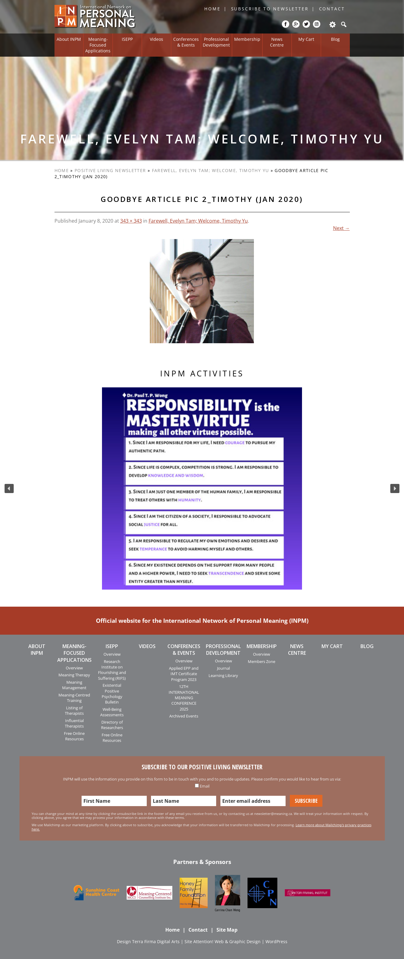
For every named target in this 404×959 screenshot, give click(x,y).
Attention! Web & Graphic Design (227, 941)
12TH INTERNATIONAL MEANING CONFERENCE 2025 (184, 698)
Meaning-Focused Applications (98, 44)
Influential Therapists (74, 723)
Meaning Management (74, 684)
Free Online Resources (74, 736)
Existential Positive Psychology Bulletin (112, 693)
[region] (202, 488)
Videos (156, 39)
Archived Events (183, 716)
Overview (74, 668)
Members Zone (261, 661)
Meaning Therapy (74, 675)
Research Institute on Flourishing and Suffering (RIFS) (112, 670)
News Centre (277, 42)
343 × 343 (131, 220)
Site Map (226, 929)
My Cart (306, 39)
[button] (9, 488)
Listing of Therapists (74, 710)
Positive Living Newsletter (110, 170)
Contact (332, 9)
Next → (341, 228)
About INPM (69, 39)
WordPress (276, 941)
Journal (223, 668)
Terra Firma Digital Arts (156, 941)
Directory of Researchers (112, 724)
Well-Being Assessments (112, 712)
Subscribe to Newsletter (270, 9)
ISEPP (127, 39)
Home (212, 9)
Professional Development (216, 42)
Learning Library (223, 675)
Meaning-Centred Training (74, 697)
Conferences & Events (186, 42)
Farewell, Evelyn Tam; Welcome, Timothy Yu (210, 170)
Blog (335, 39)
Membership (247, 39)
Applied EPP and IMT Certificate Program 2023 (183, 673)
